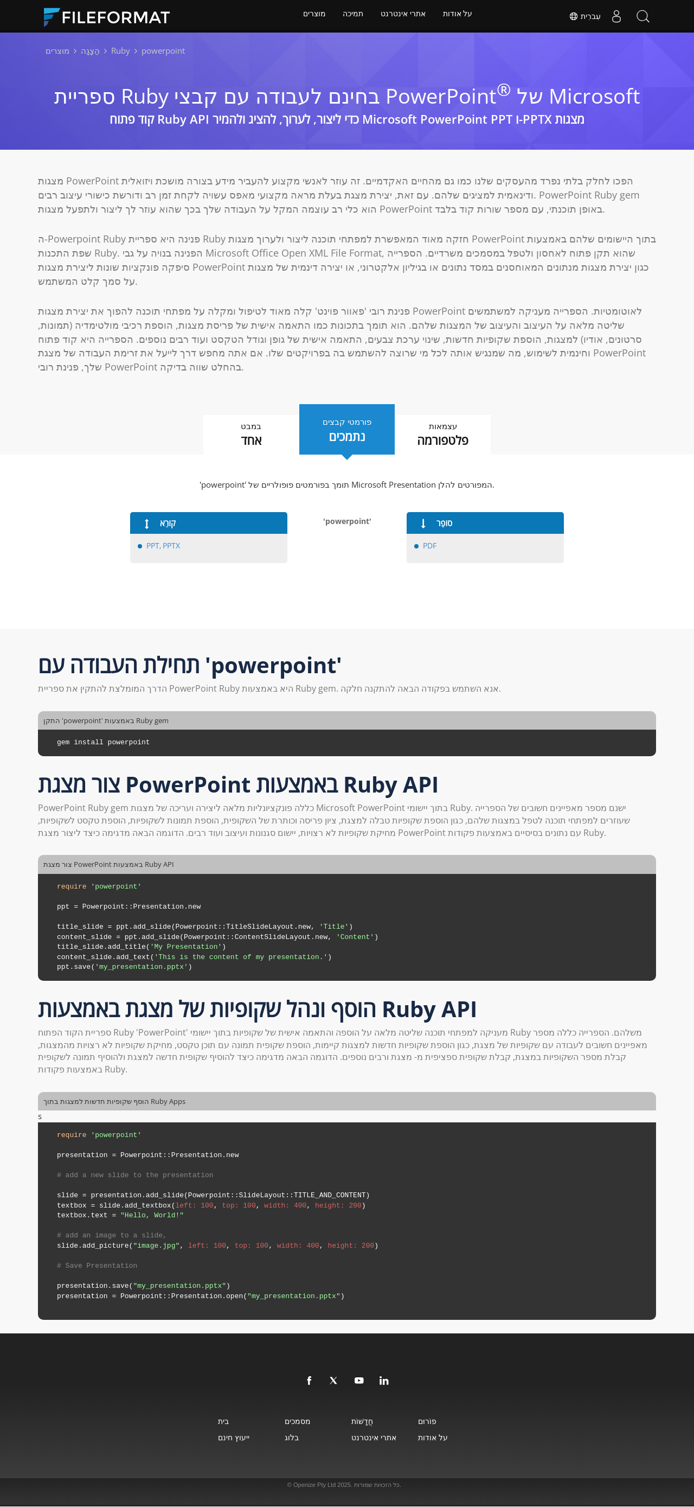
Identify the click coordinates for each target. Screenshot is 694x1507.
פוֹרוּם (446, 1421)
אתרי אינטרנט (404, 16)
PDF (429, 546)
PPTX (170, 546)
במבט (239, 435)
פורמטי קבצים (347, 429)
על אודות (460, 16)
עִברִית (583, 16)
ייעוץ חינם (207, 1438)
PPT (152, 546)
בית (196, 1421)
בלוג (280, 1438)
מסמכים (286, 1421)
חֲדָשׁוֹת (366, 1421)
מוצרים (311, 16)
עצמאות (455, 435)
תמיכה (352, 16)
